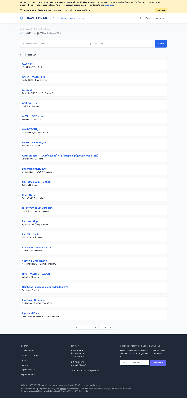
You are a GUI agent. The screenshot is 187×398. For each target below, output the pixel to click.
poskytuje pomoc (57, 385)
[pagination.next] (110, 327)
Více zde (109, 5)
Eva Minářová (30, 234)
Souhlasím (161, 10)
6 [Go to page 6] (105, 327)
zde (86, 391)
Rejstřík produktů (28, 374)
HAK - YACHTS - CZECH (36, 273)
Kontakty (25, 365)
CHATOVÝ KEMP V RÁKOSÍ (37, 208)
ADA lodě (27, 63)
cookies (63, 389)
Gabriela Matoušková (34, 260)
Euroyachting (30, 221)
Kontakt (148, 18)
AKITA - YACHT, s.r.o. (34, 76)
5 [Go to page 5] (100, 327)
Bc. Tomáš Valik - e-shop (36, 181)
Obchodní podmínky (29, 355)
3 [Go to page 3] (90, 327)
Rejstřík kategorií (28, 370)
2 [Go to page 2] (85, 327)
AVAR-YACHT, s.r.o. (33, 129)
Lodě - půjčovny (45, 29)
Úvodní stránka (27, 350)
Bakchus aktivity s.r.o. (34, 168)
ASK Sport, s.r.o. (31, 103)
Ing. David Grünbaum (34, 300)
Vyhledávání (30, 29)
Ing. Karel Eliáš (30, 313)
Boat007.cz (28, 195)
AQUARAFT (28, 90)
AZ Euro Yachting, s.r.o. (35, 142)
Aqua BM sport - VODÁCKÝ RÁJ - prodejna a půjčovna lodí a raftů (60, 155)
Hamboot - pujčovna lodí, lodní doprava (45, 287)
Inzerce (161, 18)
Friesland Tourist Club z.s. (37, 247)
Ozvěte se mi (158, 362)
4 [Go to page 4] (95, 327)
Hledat (161, 43)
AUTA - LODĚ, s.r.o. (33, 116)
